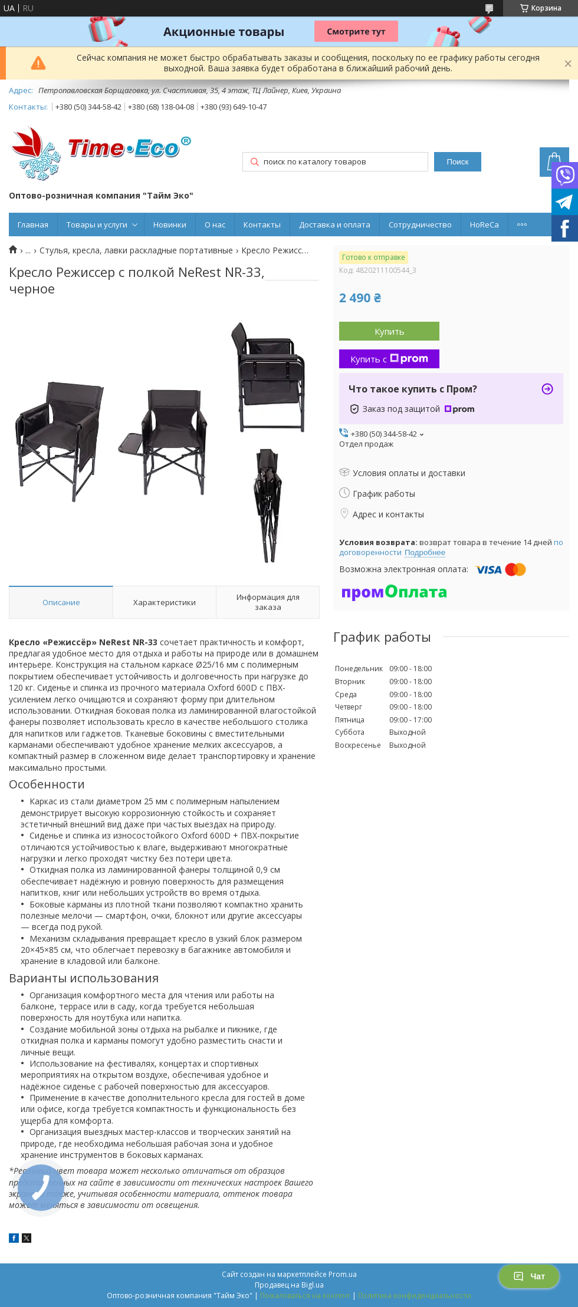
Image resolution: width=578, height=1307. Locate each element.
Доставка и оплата (334, 224)
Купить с (389, 359)
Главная (33, 224)
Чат (529, 1276)
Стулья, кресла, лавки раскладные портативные (136, 250)
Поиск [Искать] (457, 161)
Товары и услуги (97, 224)
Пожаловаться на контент (305, 1296)
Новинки (169, 224)
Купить (390, 331)
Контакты (262, 224)
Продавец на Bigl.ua (289, 1285)
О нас (215, 224)
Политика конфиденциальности (414, 1296)
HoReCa (484, 224)
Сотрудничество (420, 224)
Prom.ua (343, 1274)
